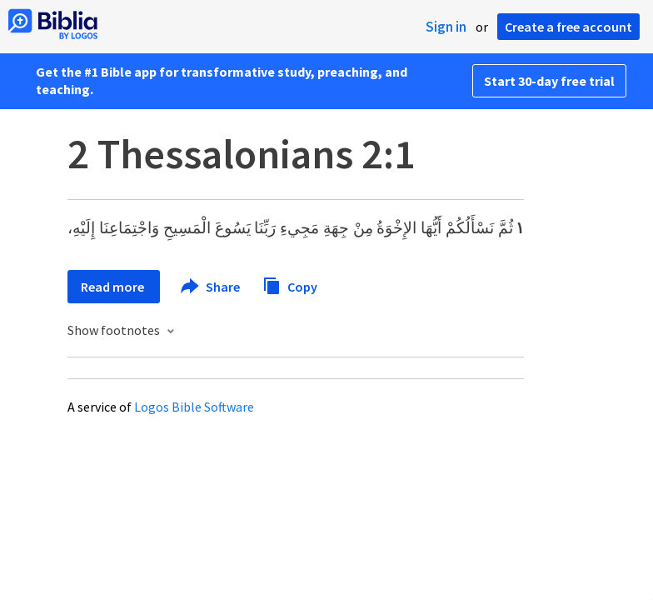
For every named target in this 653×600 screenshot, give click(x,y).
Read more (114, 286)
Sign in (446, 27)
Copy (289, 284)
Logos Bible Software (194, 406)
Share (211, 286)
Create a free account (568, 26)
